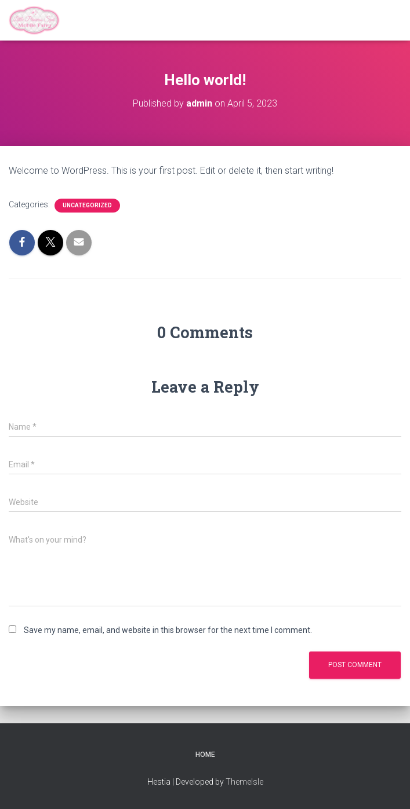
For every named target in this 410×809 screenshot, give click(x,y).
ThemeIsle (244, 781)
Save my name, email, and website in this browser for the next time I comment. (168, 630)
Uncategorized (87, 205)
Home (205, 755)
